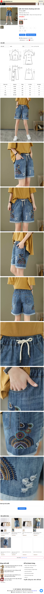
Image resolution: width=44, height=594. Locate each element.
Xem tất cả (3, 582)
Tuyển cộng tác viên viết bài (32, 579)
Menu (3, 3)
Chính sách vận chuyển (29, 573)
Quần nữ (7, 6)
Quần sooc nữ (13, 6)
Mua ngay (22, 34)
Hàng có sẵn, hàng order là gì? (36, 14)
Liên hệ (26, 577)
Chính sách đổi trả (28, 571)
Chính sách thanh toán (29, 575)
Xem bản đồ (34, 590)
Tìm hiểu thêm (30, 38)
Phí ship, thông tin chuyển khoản (31, 569)
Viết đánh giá (22, 508)
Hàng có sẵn (26, 14)
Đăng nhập (41, 1)
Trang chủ (2, 6)
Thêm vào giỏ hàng (31, 34)
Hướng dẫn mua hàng (29, 567)
